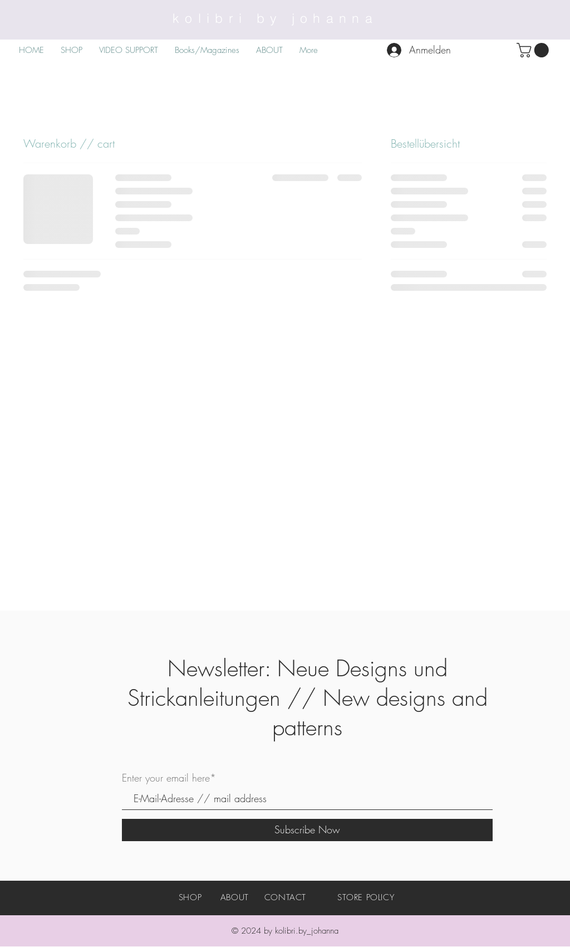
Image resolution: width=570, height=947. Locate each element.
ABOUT (234, 897)
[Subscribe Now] (307, 830)
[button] (534, 50)
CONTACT (285, 897)
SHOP (190, 897)
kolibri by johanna (275, 18)
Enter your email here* (169, 778)
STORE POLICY (365, 897)
